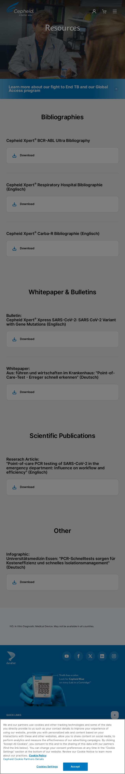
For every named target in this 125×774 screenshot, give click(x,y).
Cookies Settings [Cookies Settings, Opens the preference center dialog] (47, 766)
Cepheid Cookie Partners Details (23, 759)
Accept (75, 766)
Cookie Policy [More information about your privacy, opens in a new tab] (38, 755)
